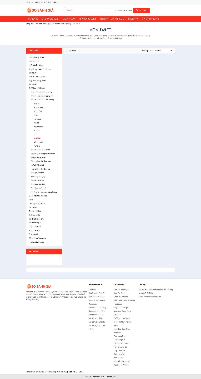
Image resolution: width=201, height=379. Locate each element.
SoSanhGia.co (98, 377)
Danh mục (39, 2)
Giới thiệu (47, 2)
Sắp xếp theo (147, 51)
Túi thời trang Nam (36, 219)
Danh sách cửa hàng (97, 311)
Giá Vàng (64, 372)
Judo (36, 134)
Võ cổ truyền (39, 142)
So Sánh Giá (110, 377)
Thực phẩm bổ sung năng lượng (44, 192)
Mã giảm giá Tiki (95, 318)
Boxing (36, 104)
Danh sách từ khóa (96, 315)
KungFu (37, 146)
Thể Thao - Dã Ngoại (42, 24)
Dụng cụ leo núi (37, 173)
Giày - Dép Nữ (34, 230)
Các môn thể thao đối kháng (61, 24)
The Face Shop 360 (52, 372)
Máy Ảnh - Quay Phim (37, 81)
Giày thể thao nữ (37, 165)
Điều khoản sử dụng (97, 297)
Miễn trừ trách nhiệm (97, 300)
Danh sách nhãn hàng (97, 308)
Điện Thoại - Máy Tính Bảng (112, 19)
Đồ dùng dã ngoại (38, 177)
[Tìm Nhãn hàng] (44, 259)
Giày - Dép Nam (35, 227)
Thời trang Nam (35, 211)
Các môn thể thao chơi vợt (41, 92)
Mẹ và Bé (32, 84)
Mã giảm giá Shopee (97, 325)
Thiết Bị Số (133, 19)
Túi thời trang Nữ (35, 223)
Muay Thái (38, 111)
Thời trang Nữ (34, 215)
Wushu (36, 130)
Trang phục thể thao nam (41, 161)
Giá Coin (79, 372)
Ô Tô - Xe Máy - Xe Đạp (38, 196)
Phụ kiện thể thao (38, 184)
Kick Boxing (38, 107)
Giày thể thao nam (38, 157)
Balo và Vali (33, 234)
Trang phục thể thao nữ (40, 169)
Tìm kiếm (141, 10)
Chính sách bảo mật (97, 293)
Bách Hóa (33, 207)
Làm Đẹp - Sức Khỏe (37, 204)
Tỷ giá (41, 372)
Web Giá (71, 372)
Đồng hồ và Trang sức (37, 238)
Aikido (36, 123)
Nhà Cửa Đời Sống (87, 19)
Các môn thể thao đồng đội (42, 96)
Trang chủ (29, 2)
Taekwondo (38, 127)
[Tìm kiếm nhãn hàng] (89, 10)
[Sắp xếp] (163, 50)
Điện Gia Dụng (69, 19)
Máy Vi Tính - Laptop (151, 19)
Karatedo (37, 119)
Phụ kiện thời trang (36, 242)
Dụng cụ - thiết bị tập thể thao (43, 154)
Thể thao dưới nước (39, 188)
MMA (36, 115)
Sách (31, 200)
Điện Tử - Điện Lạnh (50, 19)
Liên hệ (55, 2)
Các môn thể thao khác (40, 150)
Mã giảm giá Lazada (97, 322)
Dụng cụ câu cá (37, 180)
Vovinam (37, 138)
